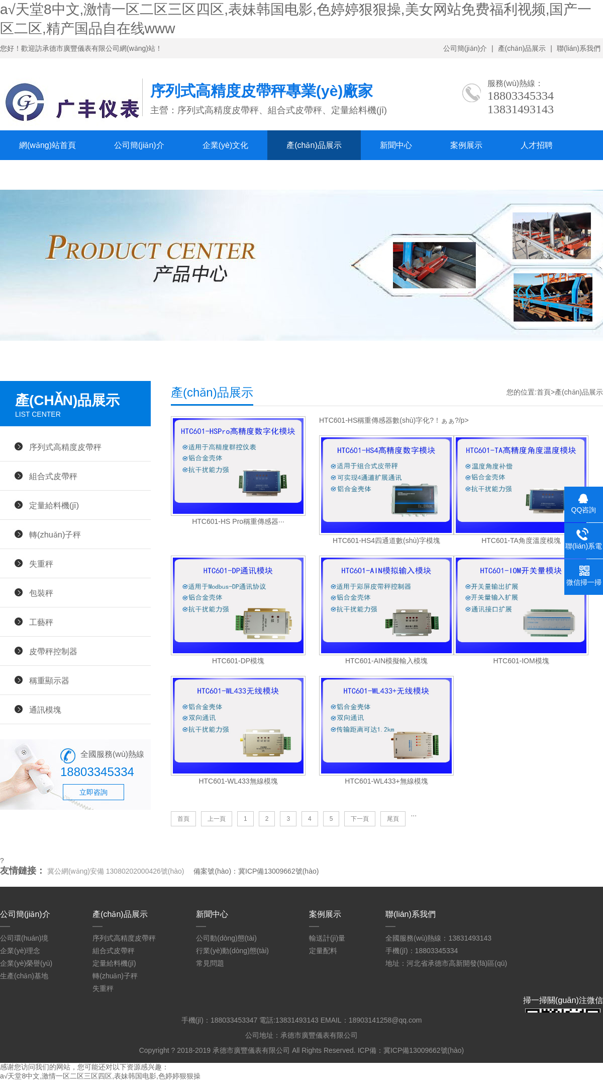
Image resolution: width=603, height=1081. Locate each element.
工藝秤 (41, 622)
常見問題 (210, 963)
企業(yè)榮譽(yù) (26, 963)
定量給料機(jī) (54, 505)
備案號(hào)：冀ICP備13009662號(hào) (256, 871)
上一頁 (217, 818)
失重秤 (41, 563)
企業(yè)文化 (226, 145)
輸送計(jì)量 (327, 938)
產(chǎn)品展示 (522, 48)
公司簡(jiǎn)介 (465, 48)
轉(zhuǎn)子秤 (55, 534)
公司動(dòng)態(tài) (226, 938)
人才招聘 (537, 145)
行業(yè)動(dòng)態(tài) (232, 951)
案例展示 (466, 145)
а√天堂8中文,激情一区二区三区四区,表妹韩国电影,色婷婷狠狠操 (100, 1076)
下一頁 (360, 818)
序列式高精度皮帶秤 (65, 446)
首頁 (544, 392)
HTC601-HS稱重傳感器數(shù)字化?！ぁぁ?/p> (394, 420)
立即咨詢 (93, 792)
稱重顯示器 (49, 680)
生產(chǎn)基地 (24, 976)
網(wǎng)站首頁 (47, 145)
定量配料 (323, 951)
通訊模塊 (45, 709)
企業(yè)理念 (20, 951)
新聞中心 (396, 145)
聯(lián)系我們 (578, 48)
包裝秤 (41, 592)
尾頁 (393, 818)
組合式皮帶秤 (53, 476)
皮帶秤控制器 (53, 651)
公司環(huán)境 (24, 938)
